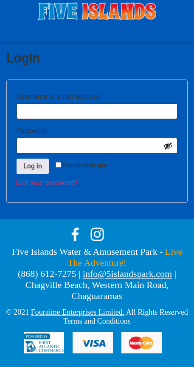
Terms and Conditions (97, 321)
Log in (32, 166)
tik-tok (119, 234)
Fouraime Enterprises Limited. (77, 312)
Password (47, 129)
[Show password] (168, 146)
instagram (97, 234)
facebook (75, 234)
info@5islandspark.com (127, 273)
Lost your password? (46, 183)
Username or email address (73, 95)
